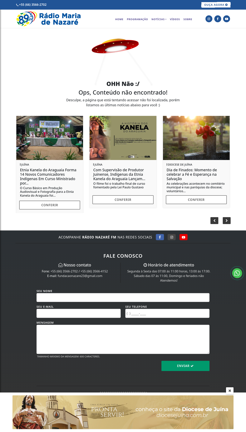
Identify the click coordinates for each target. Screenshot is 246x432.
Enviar (185, 366)
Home (119, 19)
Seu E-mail (45, 306)
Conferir (49, 205)
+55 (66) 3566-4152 (94, 271)
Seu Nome (44, 291)
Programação (137, 19)
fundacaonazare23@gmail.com (80, 276)
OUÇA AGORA (216, 5)
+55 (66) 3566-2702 (64, 271)
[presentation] (66, 368)
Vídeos (175, 19)
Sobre (187, 19)
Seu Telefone (136, 306)
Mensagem (45, 322)
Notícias (158, 19)
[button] (227, 220)
